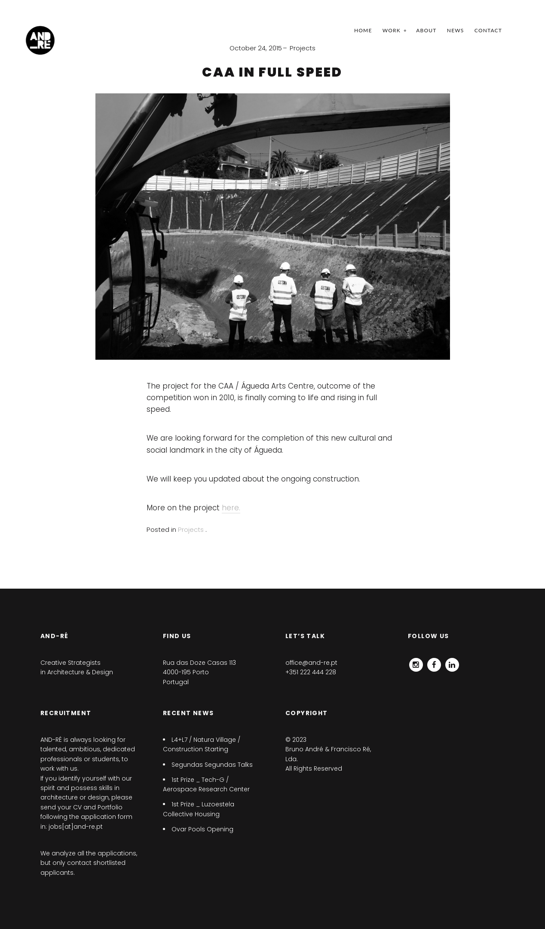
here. (231, 508)
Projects (302, 47)
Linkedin (452, 662)
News (455, 30)
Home (363, 30)
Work (392, 30)
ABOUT (426, 30)
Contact (488, 30)
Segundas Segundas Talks (212, 764)
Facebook (434, 662)
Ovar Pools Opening (202, 829)
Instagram (416, 662)
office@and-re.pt (311, 662)
